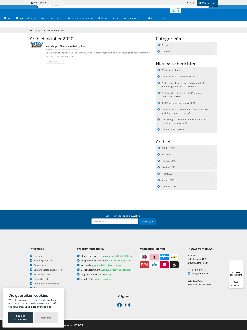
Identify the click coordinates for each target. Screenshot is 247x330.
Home (35, 23)
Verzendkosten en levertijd (46, 269)
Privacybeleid (39, 279)
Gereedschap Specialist (154, 23)
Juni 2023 (188, 154)
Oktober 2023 (188, 147)
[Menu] (242, 262)
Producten (188, 44)
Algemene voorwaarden (44, 283)
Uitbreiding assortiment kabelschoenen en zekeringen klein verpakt (183, 121)
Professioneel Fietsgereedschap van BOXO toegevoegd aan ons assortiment (183, 84)
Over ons (36, 255)
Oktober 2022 (188, 167)
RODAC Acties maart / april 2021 (178, 103)
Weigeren (46, 317)
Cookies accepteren (20, 317)
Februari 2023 (188, 160)
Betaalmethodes (40, 274)
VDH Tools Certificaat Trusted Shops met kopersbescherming (182, 94)
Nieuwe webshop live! (172, 129)
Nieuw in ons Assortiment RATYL (178, 76)
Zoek (146, 12)
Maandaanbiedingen (108, 23)
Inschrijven (148, 221)
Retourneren (38, 265)
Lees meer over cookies (38, 306)
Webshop (188, 51)
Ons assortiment (54, 23)
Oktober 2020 (188, 186)
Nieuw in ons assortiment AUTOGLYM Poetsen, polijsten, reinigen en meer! (185, 111)
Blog (38, 30)
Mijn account (207, 3)
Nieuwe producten (41, 260)
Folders (177, 23)
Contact (191, 2)
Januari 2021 (188, 179)
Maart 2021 (188, 173)
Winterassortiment (80, 23)
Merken (130, 23)
